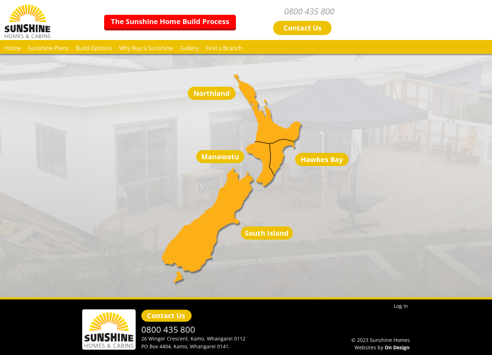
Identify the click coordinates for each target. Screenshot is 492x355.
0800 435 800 (385, 11)
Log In (401, 306)
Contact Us (166, 315)
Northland (211, 93)
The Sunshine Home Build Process (246, 21)
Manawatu (220, 156)
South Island (267, 233)
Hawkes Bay (322, 159)
